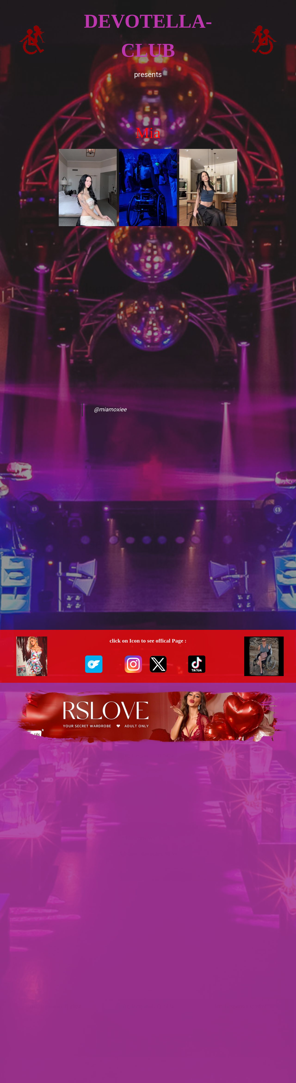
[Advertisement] (148, 100)
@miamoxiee (110, 409)
